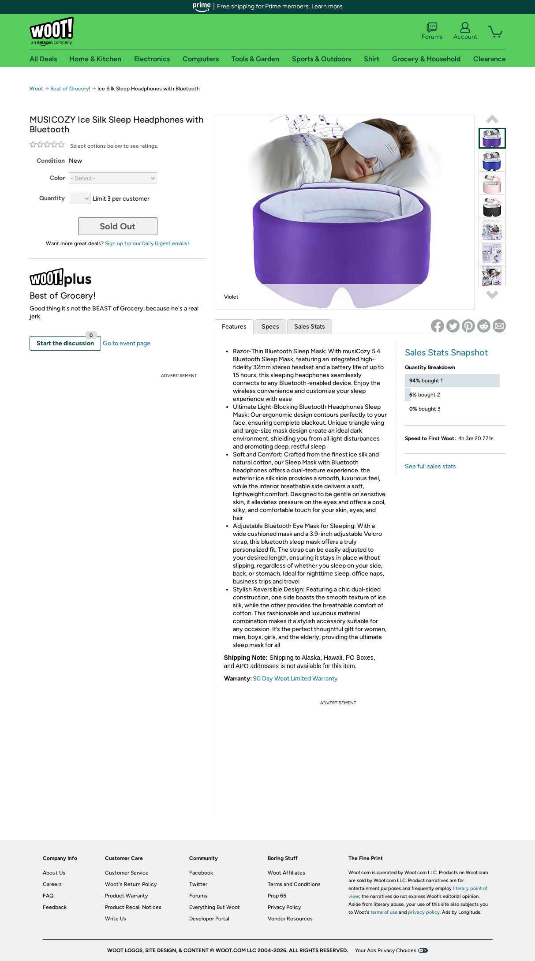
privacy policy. (424, 912)
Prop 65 (277, 896)
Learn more (327, 6)
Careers (52, 884)
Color (57, 178)
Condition (51, 161)
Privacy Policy (284, 907)
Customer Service (127, 873)
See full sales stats (430, 466)
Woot (36, 89)
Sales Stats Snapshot (446, 352)
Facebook (201, 873)
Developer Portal (209, 919)
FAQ (48, 896)
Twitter (198, 884)
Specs (270, 326)
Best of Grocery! (71, 89)
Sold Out (117, 226)
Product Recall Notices (133, 907)
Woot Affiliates (286, 873)
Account (465, 31)
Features (234, 326)
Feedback (55, 907)
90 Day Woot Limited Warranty (295, 678)
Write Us (115, 919)
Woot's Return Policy (131, 884)
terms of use (383, 912)
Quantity (52, 198)
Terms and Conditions (294, 884)
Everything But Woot (214, 907)
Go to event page (126, 343)
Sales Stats (309, 326)
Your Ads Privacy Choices (385, 950)
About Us (54, 873)
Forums (432, 31)
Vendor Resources (290, 919)
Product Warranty (126, 896)
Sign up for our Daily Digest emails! (147, 243)
